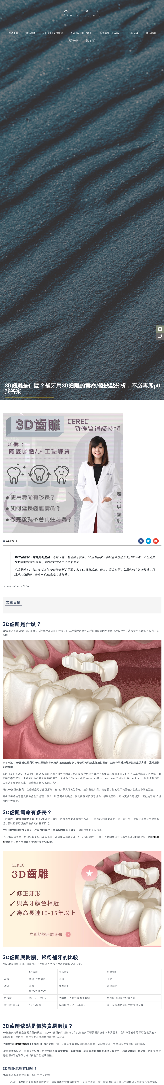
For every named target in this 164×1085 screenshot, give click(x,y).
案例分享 (74, 40)
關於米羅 (14, 33)
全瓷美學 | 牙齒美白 (111, 33)
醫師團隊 (31, 33)
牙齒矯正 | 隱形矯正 (82, 33)
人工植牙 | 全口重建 (53, 33)
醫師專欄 (151, 33)
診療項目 (134, 33)
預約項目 (91, 40)
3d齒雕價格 (20, 1043)
